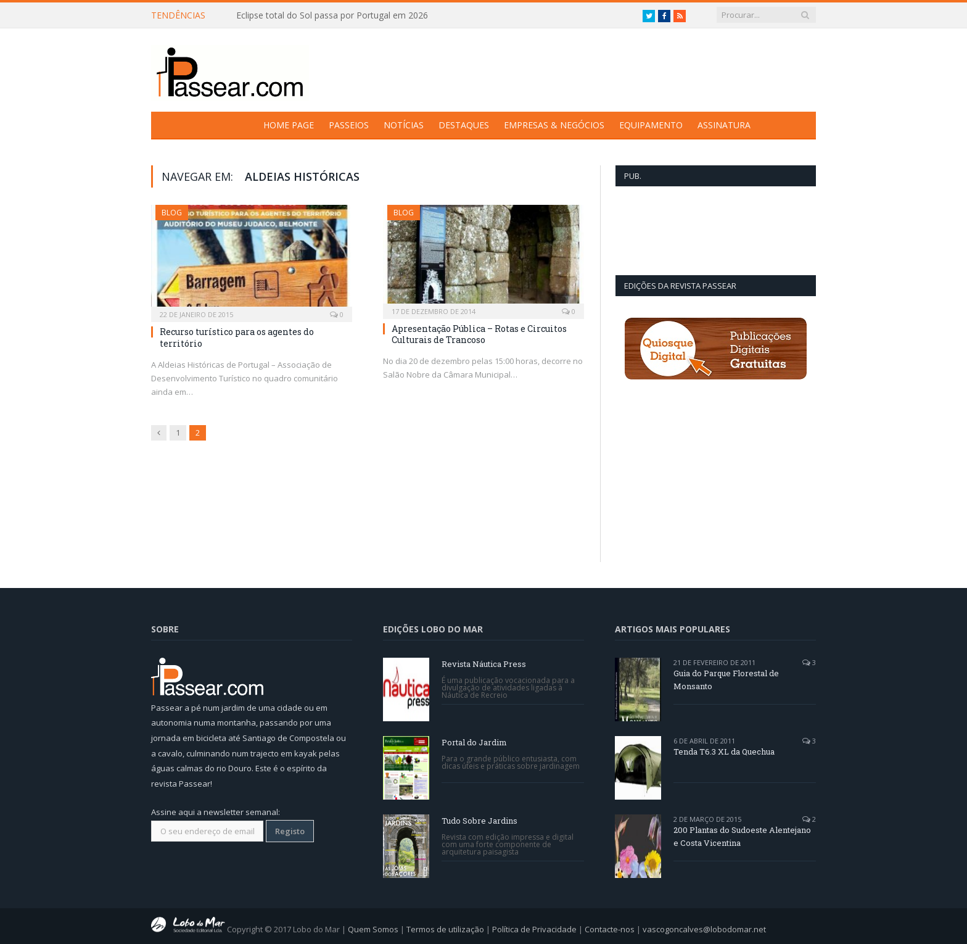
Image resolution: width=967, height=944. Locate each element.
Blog (172, 212)
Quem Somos (373, 929)
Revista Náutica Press (484, 663)
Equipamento (651, 125)
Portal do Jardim (474, 742)
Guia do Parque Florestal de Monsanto (726, 680)
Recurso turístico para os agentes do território (237, 337)
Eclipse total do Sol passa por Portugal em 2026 (332, 15)
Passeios (349, 125)
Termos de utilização (445, 929)
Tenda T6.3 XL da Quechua (724, 751)
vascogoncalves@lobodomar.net (704, 929)
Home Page (288, 125)
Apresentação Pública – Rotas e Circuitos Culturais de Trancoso (479, 334)
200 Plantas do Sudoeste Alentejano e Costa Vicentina (742, 836)
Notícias (404, 125)
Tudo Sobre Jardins (479, 820)
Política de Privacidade (534, 929)
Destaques (463, 125)
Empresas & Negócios (554, 125)
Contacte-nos (610, 929)
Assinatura (724, 125)
